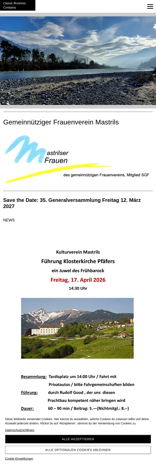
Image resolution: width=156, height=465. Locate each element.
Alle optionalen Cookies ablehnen (78, 450)
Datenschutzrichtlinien (19, 430)
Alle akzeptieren (78, 439)
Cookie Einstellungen (19, 458)
